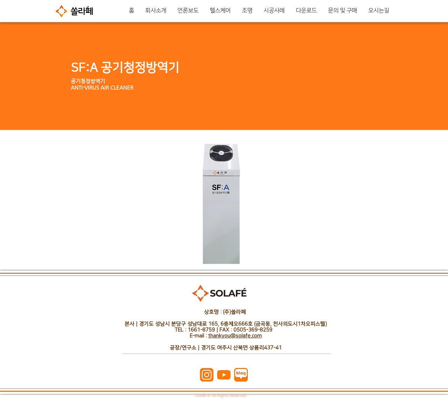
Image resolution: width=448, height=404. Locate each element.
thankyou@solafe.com (235, 336)
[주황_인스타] (207, 375)
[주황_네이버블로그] (241, 375)
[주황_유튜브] (224, 375)
